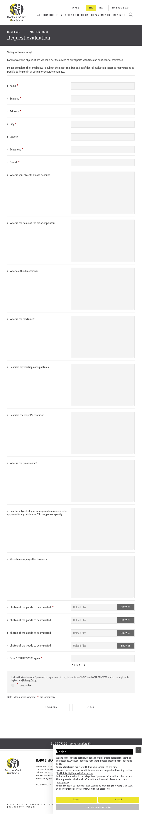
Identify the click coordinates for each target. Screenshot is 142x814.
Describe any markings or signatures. (28, 367)
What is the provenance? (22, 463)
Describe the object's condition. (26, 415)
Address (14, 111)
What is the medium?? (21, 319)
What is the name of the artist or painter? (31, 223)
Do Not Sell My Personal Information (75, 773)
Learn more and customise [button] (98, 807)
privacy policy (62, 782)
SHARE (75, 7)
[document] (97, 770)
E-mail (13, 162)
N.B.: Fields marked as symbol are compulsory (31, 697)
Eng (91, 7)
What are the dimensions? (22, 271)
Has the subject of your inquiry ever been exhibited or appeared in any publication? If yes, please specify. (37, 512)
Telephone (15, 149)
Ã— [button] (138, 750)
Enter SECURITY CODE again (25, 658)
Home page (13, 32)
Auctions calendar (74, 15)
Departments (100, 15)
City (11, 124)
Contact (119, 15)
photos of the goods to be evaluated (30, 607)
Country (12, 136)
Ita (101, 7)
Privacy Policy (29, 680)
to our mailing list (71, 743)
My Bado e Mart (121, 7)
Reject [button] (76, 799)
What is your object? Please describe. (29, 175)
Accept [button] (118, 799)
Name (12, 85)
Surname (14, 98)
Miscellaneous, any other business (27, 559)
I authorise (21, 685)
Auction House (47, 15)
